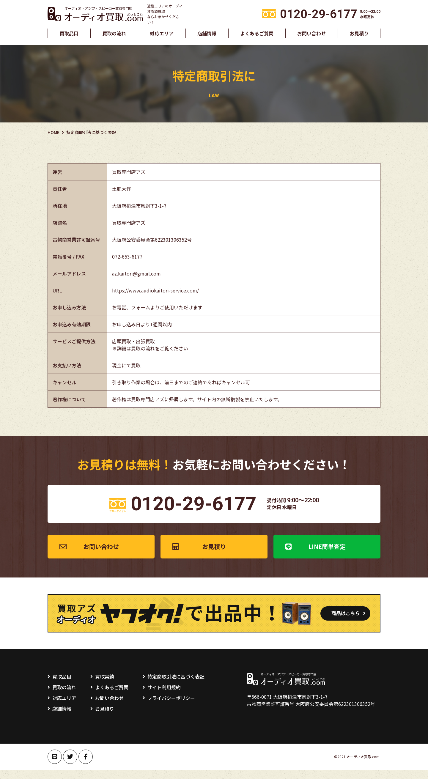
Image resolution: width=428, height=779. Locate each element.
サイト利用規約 (164, 696)
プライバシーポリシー (171, 707)
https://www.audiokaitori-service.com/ (155, 290)
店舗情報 (206, 33)
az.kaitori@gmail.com (136, 273)
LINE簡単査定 (327, 555)
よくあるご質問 (256, 33)
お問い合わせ (311, 33)
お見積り (359, 33)
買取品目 (68, 33)
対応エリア (162, 33)
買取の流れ (114, 33)
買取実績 (104, 685)
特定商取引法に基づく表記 (175, 685)
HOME (53, 132)
